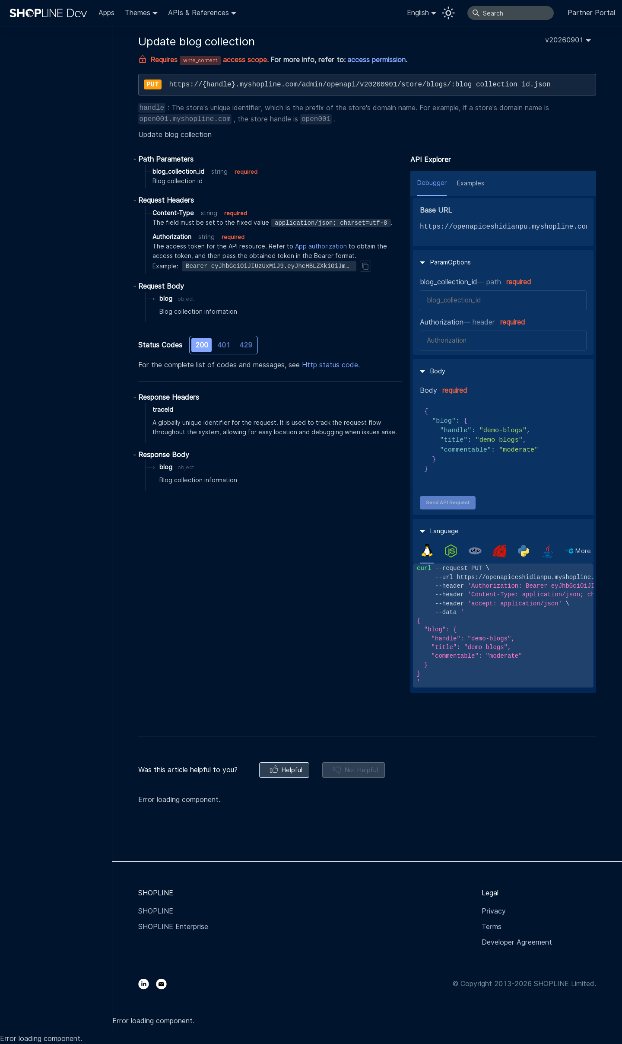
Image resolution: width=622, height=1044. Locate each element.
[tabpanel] (503, 625)
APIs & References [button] (198, 13)
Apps (106, 13)
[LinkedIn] (147, 984)
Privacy (494, 911)
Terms (491, 927)
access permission (376, 60)
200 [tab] (201, 345)
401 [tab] (223, 345)
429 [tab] (245, 345)
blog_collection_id (448, 282)
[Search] (510, 13)
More (583, 550)
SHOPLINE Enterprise (173, 927)
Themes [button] (137, 13)
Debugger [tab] (432, 182)
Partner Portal (591, 13)
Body (428, 390)
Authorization (441, 322)
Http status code (330, 365)
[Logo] (50, 13)
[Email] (165, 984)
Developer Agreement (517, 942)
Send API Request (448, 503)
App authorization (321, 246)
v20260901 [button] (564, 40)
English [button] (418, 13)
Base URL (436, 210)
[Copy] (365, 266)
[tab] (427, 550)
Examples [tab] (470, 183)
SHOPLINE (155, 911)
